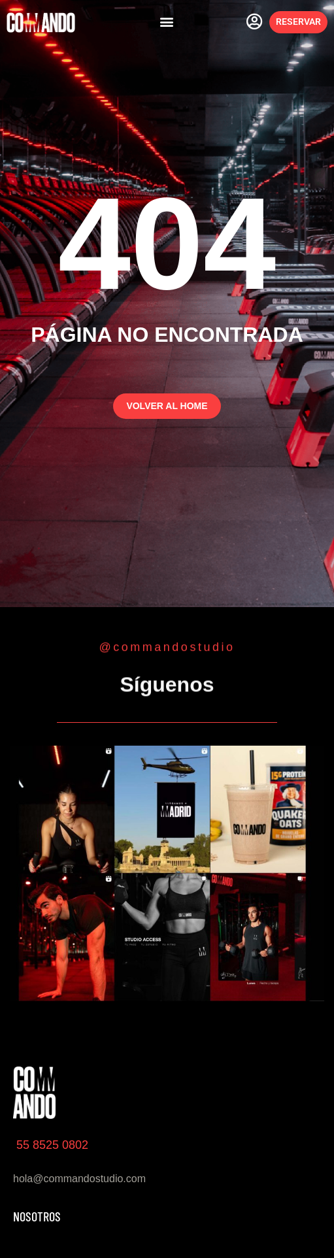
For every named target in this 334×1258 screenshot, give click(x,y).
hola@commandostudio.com (79, 1178)
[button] (166, 22)
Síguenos (167, 686)
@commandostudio (167, 647)
